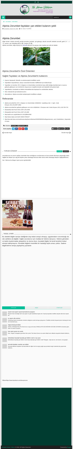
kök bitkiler (13, 125)
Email (54, 128)
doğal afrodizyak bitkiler (14, 325)
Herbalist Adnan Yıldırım (8, 447)
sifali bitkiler (22, 125)
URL (67, 128)
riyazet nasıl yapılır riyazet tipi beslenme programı (21, 312)
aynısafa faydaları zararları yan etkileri (18, 344)
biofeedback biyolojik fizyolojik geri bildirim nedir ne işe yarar (24, 338)
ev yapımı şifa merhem (14, 318)
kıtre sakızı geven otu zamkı (15, 331)
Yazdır (61, 128)
